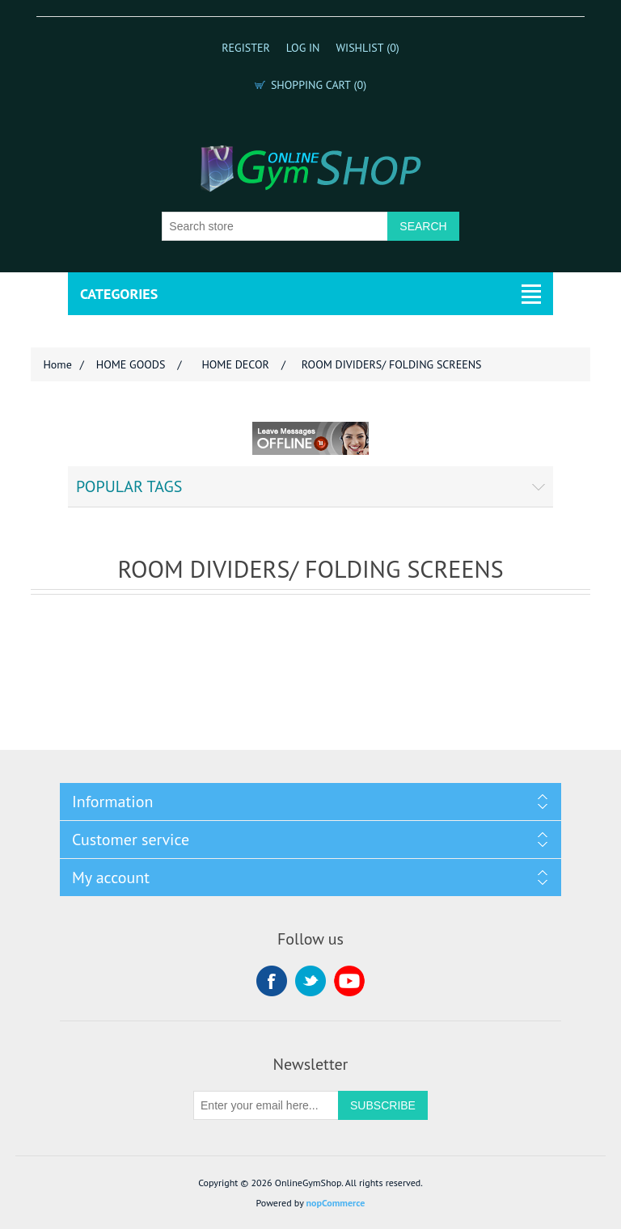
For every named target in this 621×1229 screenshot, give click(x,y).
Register (246, 47)
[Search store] (275, 226)
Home (57, 364)
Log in (303, 47)
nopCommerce (335, 1203)
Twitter (310, 981)
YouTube (349, 981)
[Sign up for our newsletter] (266, 1105)
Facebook (271, 981)
